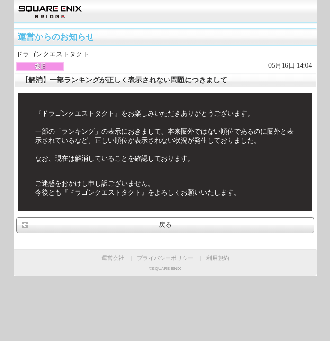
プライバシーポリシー (165, 258)
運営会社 (112, 258)
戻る (165, 224)
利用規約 (217, 258)
